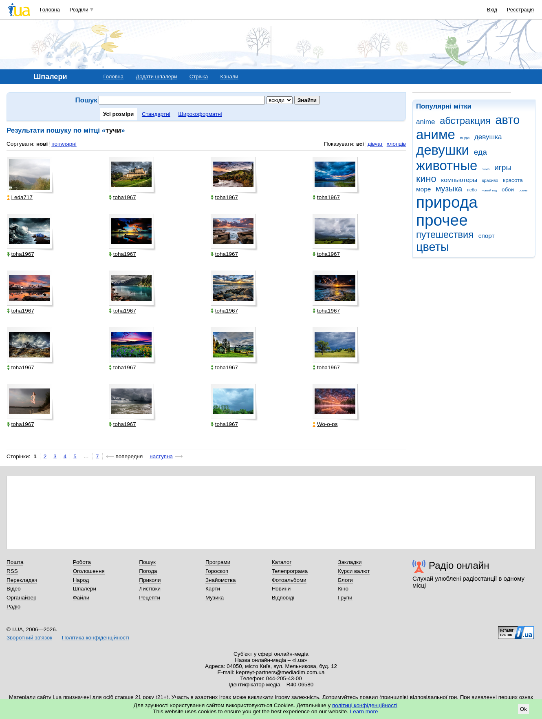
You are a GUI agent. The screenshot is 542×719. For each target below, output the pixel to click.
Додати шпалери (156, 76)
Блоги (345, 580)
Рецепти (149, 598)
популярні (63, 144)
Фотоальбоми (289, 580)
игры (502, 167)
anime (425, 122)
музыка (449, 188)
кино (426, 178)
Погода (148, 571)
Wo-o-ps (325, 424)
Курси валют (354, 571)
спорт (486, 235)
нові (42, 144)
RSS (12, 571)
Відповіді (283, 598)
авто (508, 119)
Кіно (343, 589)
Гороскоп (216, 571)
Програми (217, 562)
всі (360, 144)
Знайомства (220, 580)
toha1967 (122, 197)
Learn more (364, 711)
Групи (345, 598)
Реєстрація (520, 10)
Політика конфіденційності (95, 638)
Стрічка (198, 76)
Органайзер (21, 598)
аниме (435, 134)
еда (480, 152)
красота (512, 180)
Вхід (492, 10)
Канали (229, 76)
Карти (212, 589)
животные (446, 165)
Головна (50, 10)
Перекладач (22, 580)
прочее (442, 220)
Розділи (79, 10)
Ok (523, 709)
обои (508, 189)
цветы (432, 246)
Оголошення (89, 571)
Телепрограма (290, 571)
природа (447, 202)
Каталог (282, 562)
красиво (490, 180)
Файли (81, 598)
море (423, 189)
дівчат (375, 144)
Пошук (147, 562)
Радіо (13, 607)
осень (523, 190)
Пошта (15, 562)
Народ (81, 580)
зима (485, 169)
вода (465, 137)
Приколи (150, 580)
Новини (281, 589)
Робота (82, 562)
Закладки (349, 562)
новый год (489, 190)
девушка (488, 137)
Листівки (150, 589)
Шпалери (84, 589)
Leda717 (20, 197)
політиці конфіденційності (364, 705)
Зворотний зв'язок (29, 638)
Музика (214, 598)
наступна (161, 456)
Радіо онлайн (459, 565)
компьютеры (459, 179)
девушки (442, 150)
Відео (14, 589)
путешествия (445, 234)
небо (472, 189)
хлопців (396, 144)
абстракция (465, 120)
